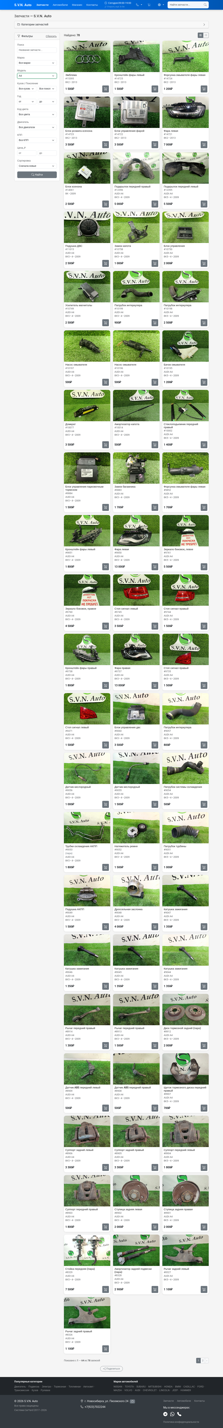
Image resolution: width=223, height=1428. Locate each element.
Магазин (77, 4)
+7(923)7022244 (95, 1407)
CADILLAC (189, 1386)
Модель (21, 70)
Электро (46, 1386)
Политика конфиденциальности (181, 1422)
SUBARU (141, 1386)
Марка (21, 57)
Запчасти (42, 4)
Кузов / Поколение (27, 83)
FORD (200, 1386)
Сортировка (24, 160)
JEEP (175, 1390)
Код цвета (22, 109)
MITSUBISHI (155, 1386)
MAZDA (118, 1390)
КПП (19, 135)
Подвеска (33, 1386)
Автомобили (60, 4)
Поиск (20, 44)
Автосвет (88, 1386)
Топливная (75, 1386)
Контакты (92, 4)
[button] (139, 5)
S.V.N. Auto (23, 5)
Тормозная (60, 1386)
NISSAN (118, 1386)
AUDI (137, 1390)
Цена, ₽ (21, 147)
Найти (37, 174)
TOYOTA (129, 1386)
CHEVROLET (150, 1390)
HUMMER (185, 1390)
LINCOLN (164, 1390)
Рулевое (45, 1390)
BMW (178, 1386)
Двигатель (23, 122)
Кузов (35, 1390)
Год (19, 96)
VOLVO (128, 1390)
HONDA (168, 1386)
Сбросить (51, 36)
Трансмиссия (21, 1390)
